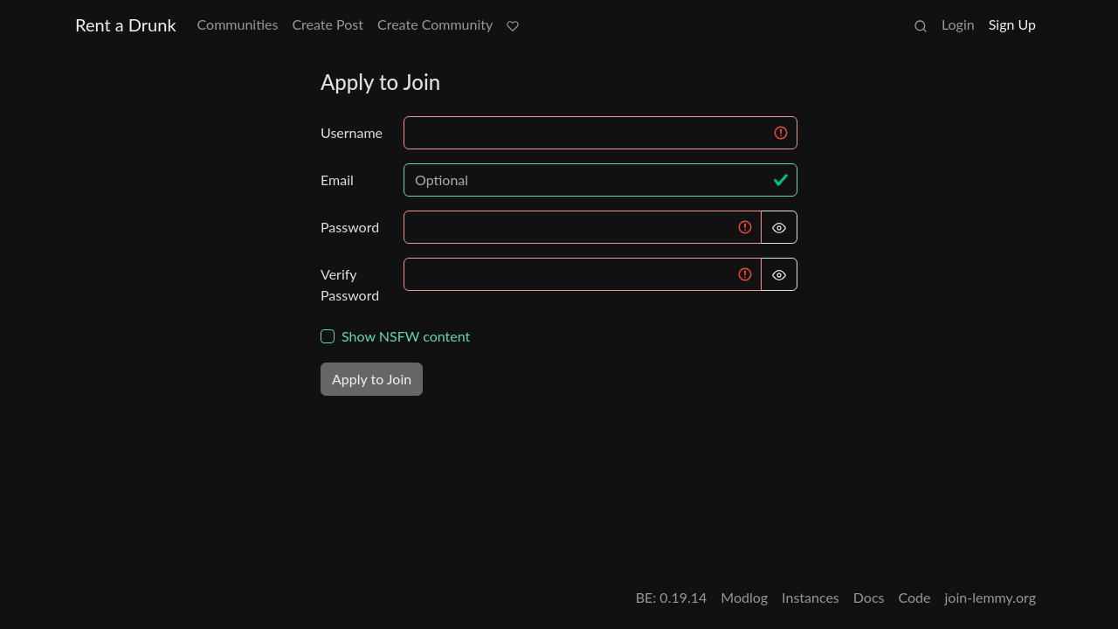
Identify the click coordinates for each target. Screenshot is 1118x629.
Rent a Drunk (125, 24)
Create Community (435, 24)
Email (337, 179)
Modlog (744, 597)
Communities (238, 24)
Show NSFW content (406, 336)
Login (958, 24)
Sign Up (1012, 24)
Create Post (327, 24)
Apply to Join (371, 378)
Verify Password (350, 284)
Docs (869, 597)
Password (350, 226)
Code (915, 597)
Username (352, 132)
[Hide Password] (779, 227)
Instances (810, 597)
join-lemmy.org (990, 597)
